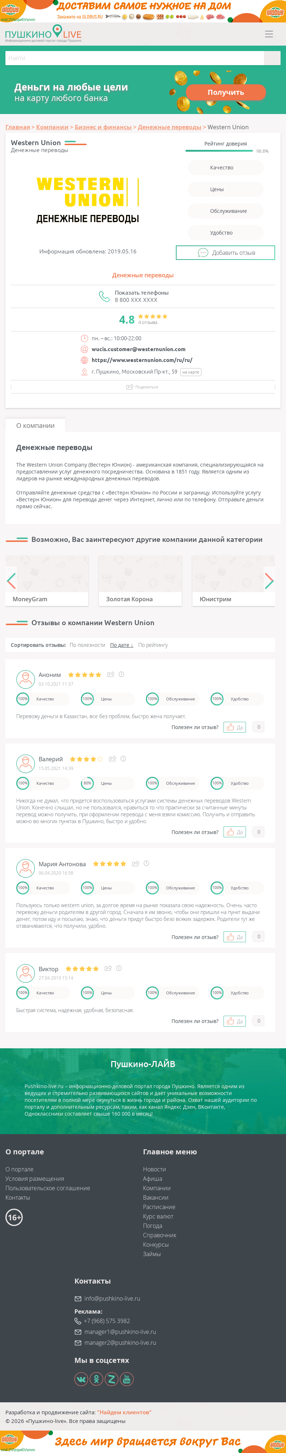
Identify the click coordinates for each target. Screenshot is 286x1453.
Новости (154, 1169)
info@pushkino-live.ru (112, 1298)
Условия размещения (34, 1179)
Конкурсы (156, 1244)
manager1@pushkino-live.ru (120, 1332)
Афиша (152, 1179)
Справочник (159, 1235)
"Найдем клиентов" (124, 1412)
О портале (19, 1169)
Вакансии (156, 1197)
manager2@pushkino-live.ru (120, 1343)
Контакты (17, 1197)
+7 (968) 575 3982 (107, 1321)
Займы (152, 1254)
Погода (152, 1226)
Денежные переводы (143, 275)
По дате (119, 644)
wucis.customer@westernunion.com (139, 349)
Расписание (159, 1207)
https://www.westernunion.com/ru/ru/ (142, 360)
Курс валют (158, 1216)
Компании (157, 1188)
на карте (190, 372)
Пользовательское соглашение (47, 1188)
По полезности (87, 644)
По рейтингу (153, 644)
